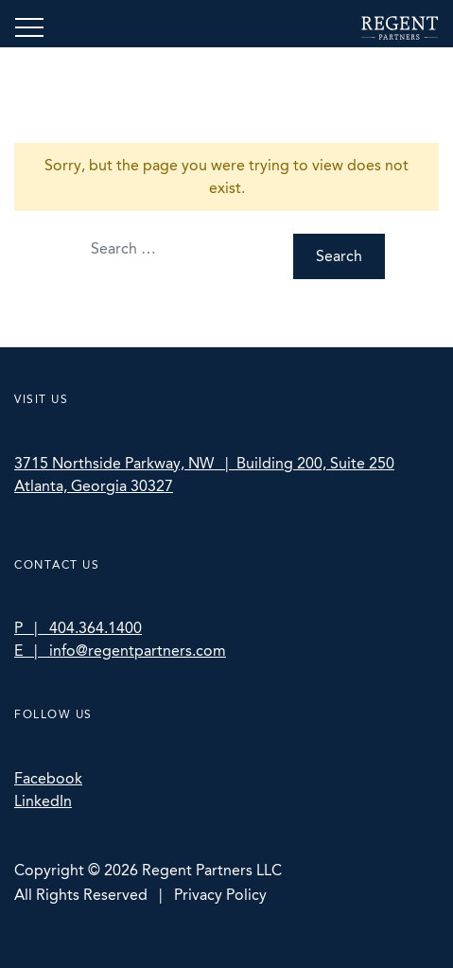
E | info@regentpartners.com (120, 651)
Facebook (48, 778)
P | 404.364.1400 (78, 628)
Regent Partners (399, 28)
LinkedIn (43, 801)
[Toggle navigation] (29, 27)
